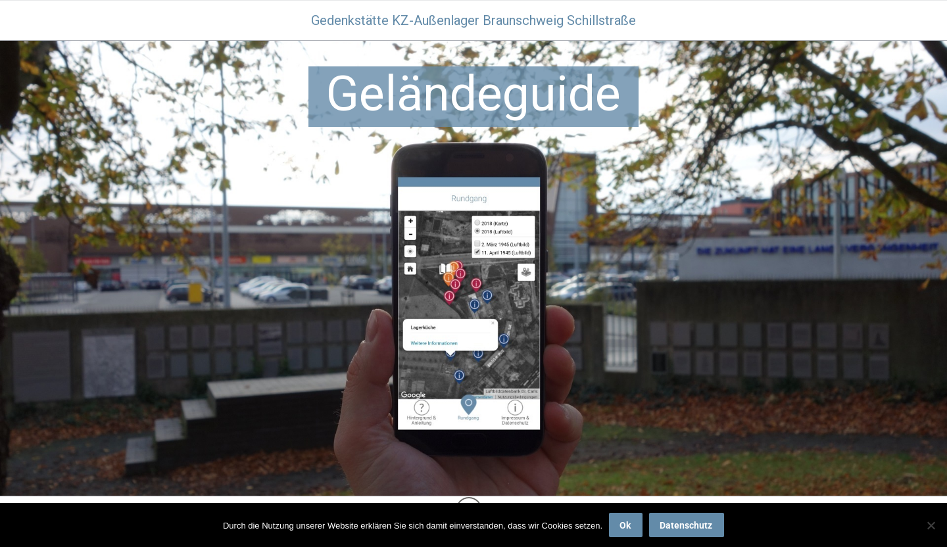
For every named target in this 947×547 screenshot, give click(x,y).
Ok (625, 525)
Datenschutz (686, 525)
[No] (930, 525)
